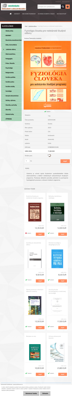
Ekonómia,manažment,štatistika (14, 40)
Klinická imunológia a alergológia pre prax (55, 244)
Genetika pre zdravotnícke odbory (33, 244)
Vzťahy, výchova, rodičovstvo (11, 101)
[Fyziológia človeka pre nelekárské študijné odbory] (47, 42)
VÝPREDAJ (9, 119)
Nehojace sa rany (31, 336)
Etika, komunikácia (11, 45)
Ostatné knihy (10, 114)
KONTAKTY (17, 14)
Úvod (26, 26)
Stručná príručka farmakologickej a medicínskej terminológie (57, 291)
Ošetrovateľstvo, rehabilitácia (11, 54)
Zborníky (8, 110)
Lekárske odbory (11, 49)
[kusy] (27, 160)
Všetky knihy (9, 31)
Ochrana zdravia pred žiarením (55, 337)
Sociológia (9, 91)
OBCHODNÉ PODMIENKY (29, 14)
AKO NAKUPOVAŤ (61, 14)
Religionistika (10, 73)
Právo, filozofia (10, 63)
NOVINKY (8, 35)
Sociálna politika (10, 77)
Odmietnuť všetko (31, 393)
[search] (63, 7)
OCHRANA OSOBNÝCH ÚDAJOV (46, 14)
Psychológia (9, 68)
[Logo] (13, 6)
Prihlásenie (58, 1)
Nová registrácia (66, 1)
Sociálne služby (10, 86)
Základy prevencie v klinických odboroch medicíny (34, 290)
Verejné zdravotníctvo (12, 96)
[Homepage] (10, 14)
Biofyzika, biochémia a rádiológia (55, 197)
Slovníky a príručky (11, 105)
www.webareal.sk (18, 384)
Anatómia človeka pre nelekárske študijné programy (34, 197)
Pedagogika (9, 59)
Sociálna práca (10, 82)
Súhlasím (45, 393)
